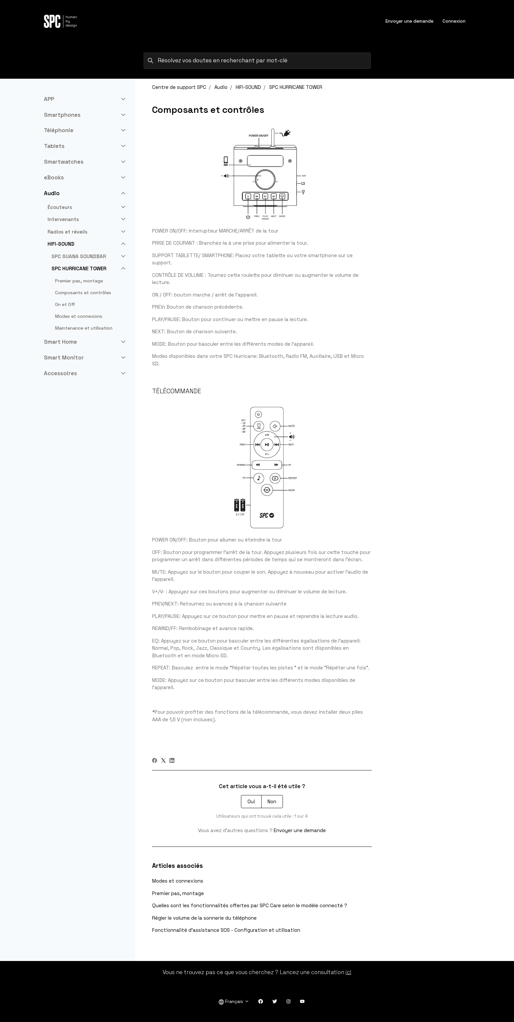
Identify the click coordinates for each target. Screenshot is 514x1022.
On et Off (65, 304)
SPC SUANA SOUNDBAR (78, 256)
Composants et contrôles (83, 293)
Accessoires (60, 373)
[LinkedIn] (171, 761)
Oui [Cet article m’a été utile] (251, 801)
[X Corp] (163, 761)
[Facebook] (154, 761)
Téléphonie (58, 130)
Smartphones (62, 114)
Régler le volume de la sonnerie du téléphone (204, 918)
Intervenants (63, 219)
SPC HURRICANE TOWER (295, 87)
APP (49, 99)
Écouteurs (60, 207)
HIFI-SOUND (248, 87)
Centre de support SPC (179, 87)
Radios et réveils (68, 232)
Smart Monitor (64, 357)
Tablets (54, 146)
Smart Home (60, 341)
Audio (220, 87)
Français (234, 1001)
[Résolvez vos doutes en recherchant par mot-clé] (257, 60)
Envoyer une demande (409, 21)
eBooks (54, 177)
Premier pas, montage (178, 893)
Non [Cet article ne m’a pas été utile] (271, 801)
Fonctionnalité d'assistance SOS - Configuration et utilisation (226, 930)
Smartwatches (64, 161)
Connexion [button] (454, 21)
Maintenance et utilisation (83, 328)
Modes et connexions (177, 881)
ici (348, 972)
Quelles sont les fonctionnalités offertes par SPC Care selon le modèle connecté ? (249, 905)
